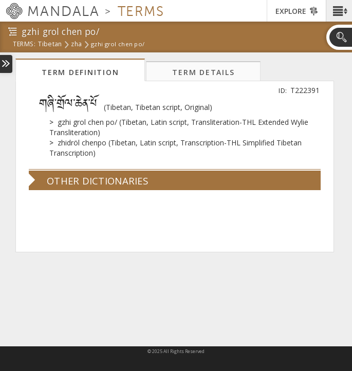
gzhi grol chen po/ (117, 44)
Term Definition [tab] (80, 72)
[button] (339, 11)
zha (76, 44)
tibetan (50, 44)
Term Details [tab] (203, 72)
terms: (24, 44)
